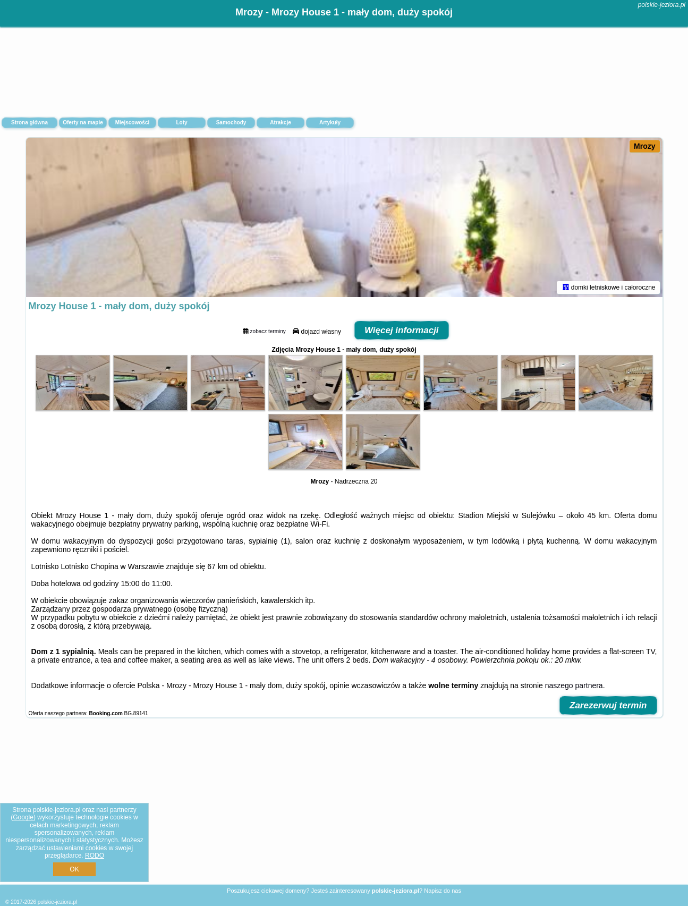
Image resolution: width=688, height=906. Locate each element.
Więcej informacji (401, 330)
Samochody (231, 122)
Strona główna (29, 122)
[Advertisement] (344, 806)
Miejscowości (132, 122)
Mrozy (644, 146)
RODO (94, 855)
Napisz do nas (442, 890)
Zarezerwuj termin (608, 705)
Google (23, 817)
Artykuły (330, 122)
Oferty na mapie (83, 122)
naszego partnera (574, 685)
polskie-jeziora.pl (661, 5)
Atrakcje (280, 122)
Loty (181, 122)
